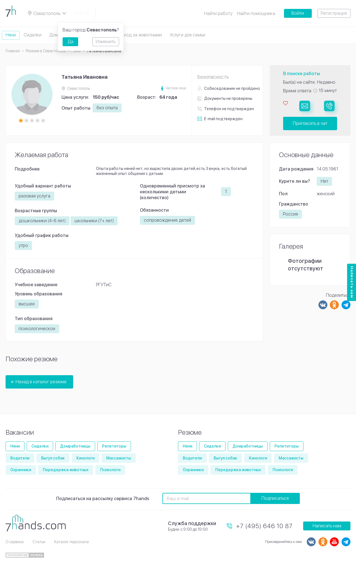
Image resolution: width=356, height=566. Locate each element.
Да (70, 41)
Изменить (105, 41)
